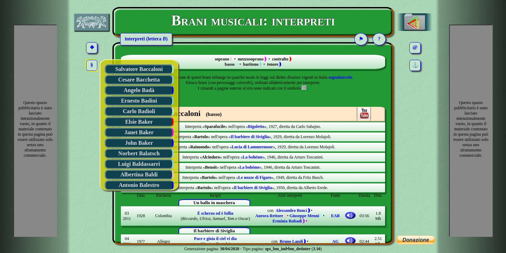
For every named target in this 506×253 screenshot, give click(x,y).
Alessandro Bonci (291, 210)
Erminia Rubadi (287, 221)
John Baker (139, 143)
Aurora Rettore (269, 215)
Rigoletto (256, 126)
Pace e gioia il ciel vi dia (215, 238)
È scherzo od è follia (215, 213)
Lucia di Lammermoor (252, 146)
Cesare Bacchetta (139, 80)
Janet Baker (139, 132)
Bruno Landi (291, 241)
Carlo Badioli (139, 111)
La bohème (253, 157)
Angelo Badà (139, 90)
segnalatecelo (340, 77)
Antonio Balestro (139, 185)
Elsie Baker (139, 122)
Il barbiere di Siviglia (250, 136)
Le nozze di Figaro (255, 177)
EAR (335, 215)
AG (335, 241)
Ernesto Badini (139, 101)
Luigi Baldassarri (139, 164)
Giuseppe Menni (304, 215)
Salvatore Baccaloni (139, 69)
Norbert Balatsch (139, 153)
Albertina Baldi (138, 174)
